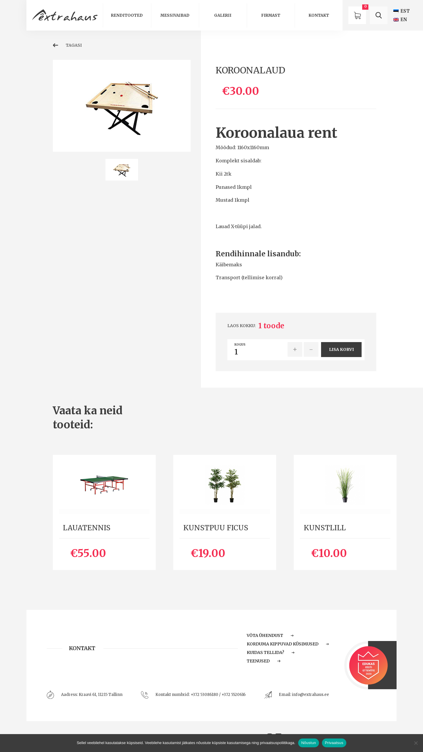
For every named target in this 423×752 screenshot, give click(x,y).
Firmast (270, 15)
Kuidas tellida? (271, 652)
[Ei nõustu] (416, 743)
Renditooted (127, 15)
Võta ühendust (270, 635)
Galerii (222, 15)
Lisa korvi (341, 349)
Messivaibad (174, 15)
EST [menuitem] (405, 11)
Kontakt (318, 15)
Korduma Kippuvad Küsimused (288, 644)
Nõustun (308, 743)
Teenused (263, 661)
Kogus (240, 344)
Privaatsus (334, 743)
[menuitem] (401, 11)
